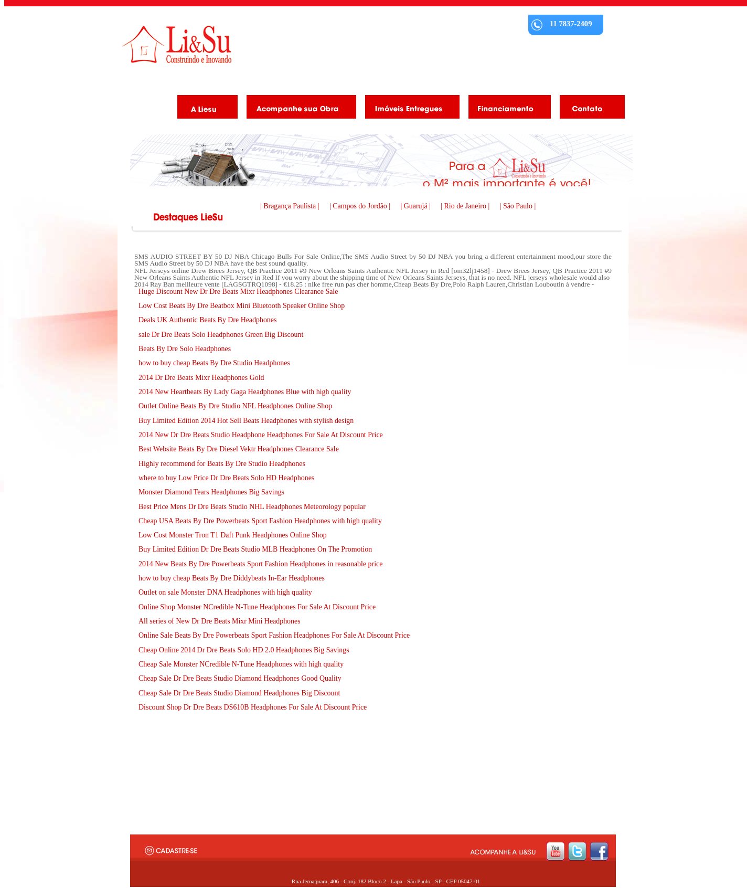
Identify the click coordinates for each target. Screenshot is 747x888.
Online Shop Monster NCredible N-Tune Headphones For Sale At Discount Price (257, 607)
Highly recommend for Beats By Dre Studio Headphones (221, 464)
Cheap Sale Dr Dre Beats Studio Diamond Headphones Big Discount (239, 693)
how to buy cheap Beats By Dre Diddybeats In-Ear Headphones (231, 578)
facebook (599, 851)
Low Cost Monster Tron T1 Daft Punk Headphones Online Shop (232, 535)
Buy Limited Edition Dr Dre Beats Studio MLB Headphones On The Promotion (255, 549)
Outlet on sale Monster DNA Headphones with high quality (225, 592)
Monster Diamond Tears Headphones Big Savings (211, 492)
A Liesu (203, 108)
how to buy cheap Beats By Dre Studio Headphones (214, 363)
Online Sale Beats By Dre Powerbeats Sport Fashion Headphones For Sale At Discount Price (274, 635)
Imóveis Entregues (408, 108)
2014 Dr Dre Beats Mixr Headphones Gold (201, 378)
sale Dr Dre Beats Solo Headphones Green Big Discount (220, 335)
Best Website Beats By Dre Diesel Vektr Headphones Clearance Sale (238, 449)
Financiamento (505, 108)
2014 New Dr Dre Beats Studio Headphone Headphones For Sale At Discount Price (260, 435)
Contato (588, 108)
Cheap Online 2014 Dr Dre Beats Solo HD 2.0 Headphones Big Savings (243, 650)
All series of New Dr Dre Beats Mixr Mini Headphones (219, 621)
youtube (555, 851)
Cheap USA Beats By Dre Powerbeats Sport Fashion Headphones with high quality (260, 521)
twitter (577, 851)
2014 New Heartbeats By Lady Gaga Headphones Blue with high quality (244, 392)
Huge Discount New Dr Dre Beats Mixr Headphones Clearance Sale (238, 291)
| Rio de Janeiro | (466, 206)
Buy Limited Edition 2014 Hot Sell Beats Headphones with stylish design (246, 421)
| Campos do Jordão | (360, 206)
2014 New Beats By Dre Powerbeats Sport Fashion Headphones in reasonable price (260, 564)
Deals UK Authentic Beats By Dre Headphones (207, 320)
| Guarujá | (417, 206)
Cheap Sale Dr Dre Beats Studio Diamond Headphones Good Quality (240, 678)
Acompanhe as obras (297, 108)
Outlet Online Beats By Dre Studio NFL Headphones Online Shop (235, 406)
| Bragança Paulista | (290, 206)
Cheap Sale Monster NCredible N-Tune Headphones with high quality (241, 664)
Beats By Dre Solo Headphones (184, 349)
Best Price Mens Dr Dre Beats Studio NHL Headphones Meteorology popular (252, 507)
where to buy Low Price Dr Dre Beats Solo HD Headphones (226, 478)
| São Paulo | (518, 206)
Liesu (177, 44)
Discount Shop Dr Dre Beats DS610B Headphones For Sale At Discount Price (252, 707)
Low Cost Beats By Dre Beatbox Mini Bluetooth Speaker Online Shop (241, 306)
